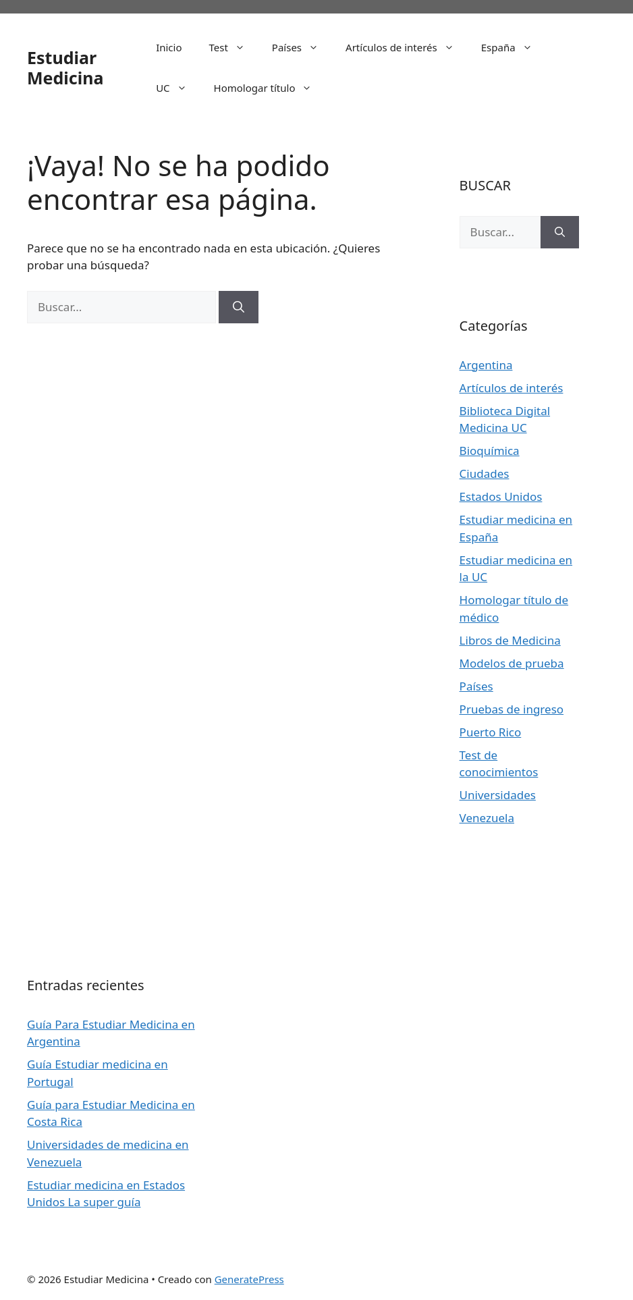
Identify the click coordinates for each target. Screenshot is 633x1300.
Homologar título (270, 87)
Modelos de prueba (512, 663)
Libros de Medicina (510, 640)
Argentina (486, 365)
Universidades (498, 795)
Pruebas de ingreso (511, 709)
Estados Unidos (501, 496)
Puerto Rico (491, 732)
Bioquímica (490, 450)
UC (178, 87)
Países (302, 47)
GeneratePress (249, 1279)
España (513, 47)
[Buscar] (238, 307)
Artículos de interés (407, 47)
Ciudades (485, 473)
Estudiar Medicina (65, 67)
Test (233, 47)
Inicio (169, 47)
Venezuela (487, 817)
